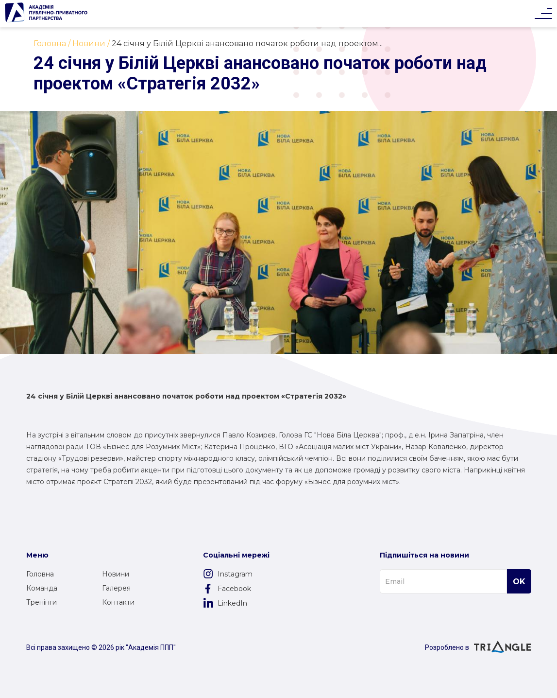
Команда (41, 588)
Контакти (118, 602)
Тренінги (41, 602)
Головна (40, 574)
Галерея (116, 588)
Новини (115, 574)
